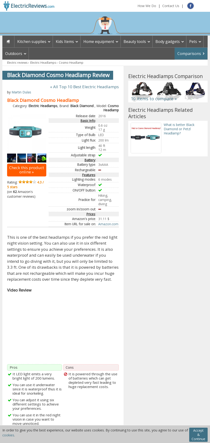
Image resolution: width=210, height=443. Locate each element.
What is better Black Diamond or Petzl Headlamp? (179, 128)
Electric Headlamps (43, 63)
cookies (8, 435)
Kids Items (65, 41)
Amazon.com (108, 224)
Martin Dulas (21, 92)
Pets (193, 41)
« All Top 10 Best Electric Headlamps (84, 86)
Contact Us (170, 6)
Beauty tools (135, 41)
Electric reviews (17, 63)
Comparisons (189, 53)
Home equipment (98, 41)
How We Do (146, 6)
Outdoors (13, 53)
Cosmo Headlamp (71, 63)
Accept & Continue (198, 434)
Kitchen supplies (31, 41)
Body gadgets (167, 41)
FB (190, 6)
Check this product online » (26, 170)
